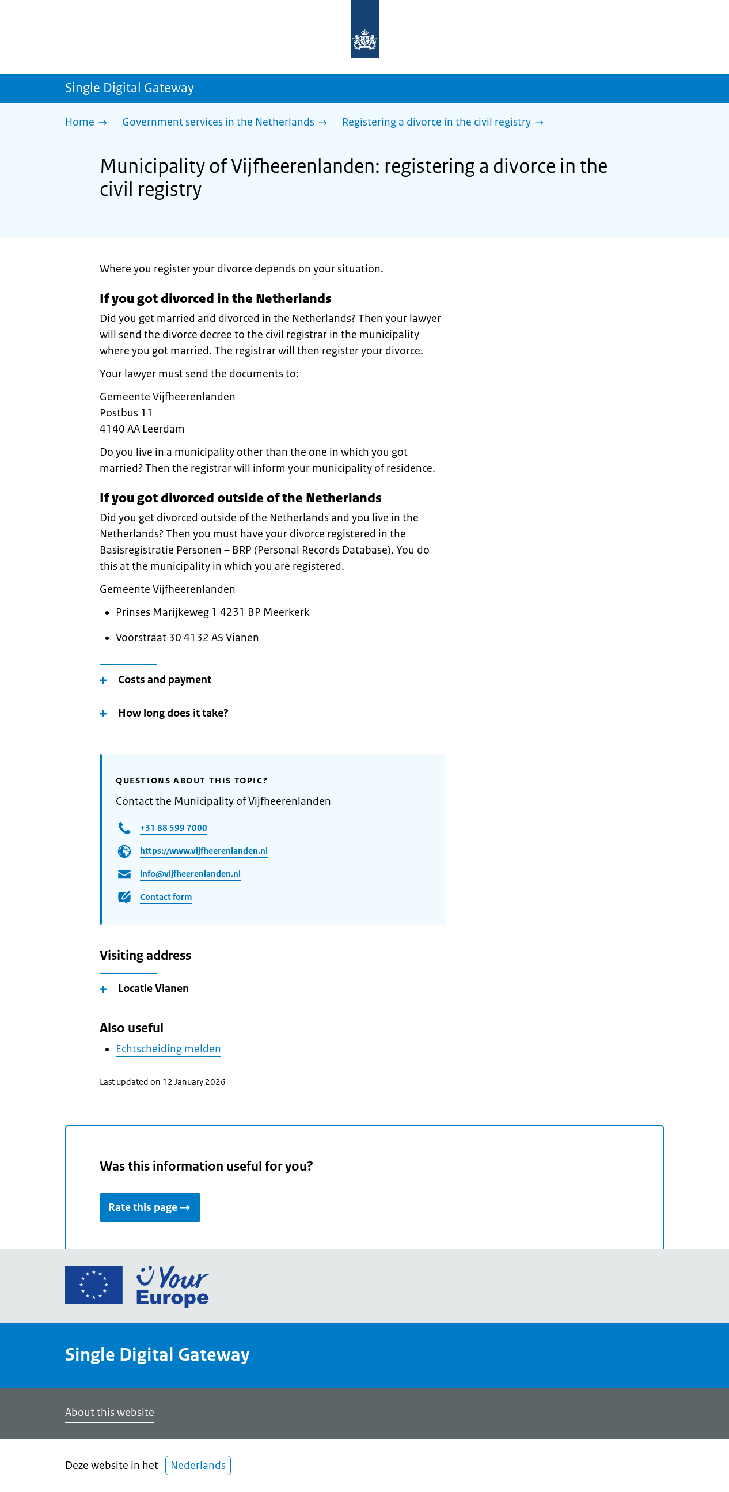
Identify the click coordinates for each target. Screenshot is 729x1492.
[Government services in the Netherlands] (227, 123)
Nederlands (198, 1465)
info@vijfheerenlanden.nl (190, 873)
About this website (109, 1412)
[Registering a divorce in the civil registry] (445, 123)
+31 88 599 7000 (173, 827)
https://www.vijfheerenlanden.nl (204, 850)
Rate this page (150, 1207)
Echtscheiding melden (168, 1049)
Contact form (166, 896)
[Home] (89, 123)
